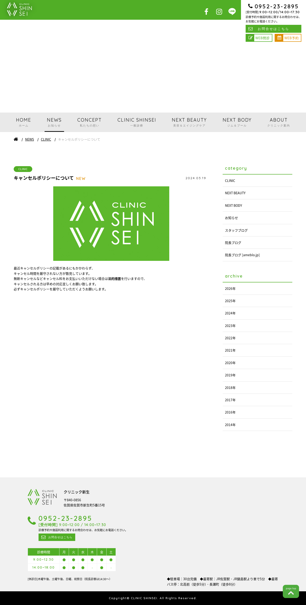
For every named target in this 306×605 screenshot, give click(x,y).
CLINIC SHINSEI (136, 122)
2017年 (230, 400)
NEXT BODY (237, 122)
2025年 (230, 300)
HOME (23, 122)
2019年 (230, 375)
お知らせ (231, 217)
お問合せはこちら (273, 29)
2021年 (230, 350)
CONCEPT (89, 122)
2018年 (230, 387)
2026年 (230, 288)
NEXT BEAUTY (189, 122)
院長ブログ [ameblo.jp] (242, 254)
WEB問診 (262, 38)
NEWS (54, 122)
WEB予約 (291, 38)
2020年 (230, 362)
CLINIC (46, 139)
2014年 (230, 424)
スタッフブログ (236, 230)
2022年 (230, 338)
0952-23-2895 (277, 6)
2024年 (230, 313)
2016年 (230, 412)
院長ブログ (233, 242)
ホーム (16, 139)
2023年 (230, 325)
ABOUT (278, 122)
